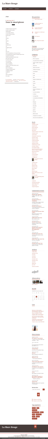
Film (34, 85)
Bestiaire (34, 56)
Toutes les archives (35, 266)
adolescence (34, 418)
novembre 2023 (35, 259)
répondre (39, 194)
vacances (24, 80)
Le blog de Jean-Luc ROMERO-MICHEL (38, 312)
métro (33, 414)
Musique (34, 101)
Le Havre (34, 94)
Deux (34, 73)
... (32, 343)
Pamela (34, 107)
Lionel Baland (39, 320)
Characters (19, 79)
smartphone (8, 81)
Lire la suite (36, 50)
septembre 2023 (35, 260)
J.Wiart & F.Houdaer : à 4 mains (37, 90)
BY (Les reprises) (36, 58)
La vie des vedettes (36, 92)
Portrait (11, 80)
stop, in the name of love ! (38, 361)
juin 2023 (33, 264)
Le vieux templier (40, 314)
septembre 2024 (35, 253)
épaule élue (34, 381)
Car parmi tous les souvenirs (38, 60)
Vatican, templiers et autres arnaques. (37, 314)
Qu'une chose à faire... (38, 212)
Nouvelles (35, 105)
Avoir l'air (40, 233)
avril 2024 (34, 256)
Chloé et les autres (36, 67)
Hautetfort (26, 434)
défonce (40, 206)
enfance (11, 81)
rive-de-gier (34, 410)
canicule (33, 408)
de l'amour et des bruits (37, 338)
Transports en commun (37, 115)
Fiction (34, 83)
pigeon (34, 109)
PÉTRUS (33, 194)
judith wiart (34, 217)
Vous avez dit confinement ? (38, 117)
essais (34, 81)
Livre (34, 100)
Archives (11, 8)
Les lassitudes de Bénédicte (38, 98)
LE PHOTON (42, 321)
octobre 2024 (34, 251)
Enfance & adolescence (37, 79)
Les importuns (35, 96)
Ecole (34, 75)
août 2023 (33, 261)
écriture (37, 416)
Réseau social (15, 80)
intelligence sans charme (37, 366)
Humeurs (34, 87)
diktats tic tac (35, 357)
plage (22, 80)
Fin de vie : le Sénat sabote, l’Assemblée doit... (37, 311)
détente (33, 353)
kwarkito (34, 199)
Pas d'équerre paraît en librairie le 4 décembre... (37, 377)
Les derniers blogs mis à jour (17, 435)
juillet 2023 (34, 263)
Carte (33, 304)
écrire (33, 372)
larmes (33, 416)
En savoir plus (43, 438)
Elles (34, 77)
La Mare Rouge (10, 3)
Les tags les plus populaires (31, 435)
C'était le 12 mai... (35, 321)
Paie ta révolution (36, 200)
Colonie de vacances (36, 69)
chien (38, 408)
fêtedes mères (38, 414)
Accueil (4, 8)
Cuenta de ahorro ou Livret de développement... (37, 228)
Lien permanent (9, 79)
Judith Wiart (35, 239)
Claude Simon (35, 348)
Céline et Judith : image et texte (37, 63)
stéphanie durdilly (35, 412)
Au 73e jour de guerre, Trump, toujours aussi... (37, 317)
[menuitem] (5, 8)
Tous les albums (35, 284)
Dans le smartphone (15, 22)
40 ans (40, 217)
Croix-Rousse (35, 71)
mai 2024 (33, 254)
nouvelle (34, 103)
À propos (17, 8)
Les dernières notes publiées (24, 435)
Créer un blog (22, 434)
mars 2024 (34, 257)
